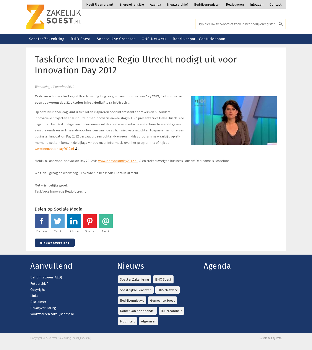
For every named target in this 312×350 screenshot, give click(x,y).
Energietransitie (131, 4)
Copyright (37, 289)
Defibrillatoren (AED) (46, 277)
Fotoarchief (39, 283)
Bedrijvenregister (207, 4)
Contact (276, 4)
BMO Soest (81, 38)
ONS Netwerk (167, 290)
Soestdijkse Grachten (116, 38)
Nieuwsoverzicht (55, 242)
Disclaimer (38, 301)
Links (34, 295)
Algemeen (148, 321)
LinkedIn (74, 223)
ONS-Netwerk (154, 38)
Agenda (155, 4)
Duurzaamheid (171, 311)
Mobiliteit (127, 321)
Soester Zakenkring (47, 38)
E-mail (106, 223)
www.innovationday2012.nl (54, 148)
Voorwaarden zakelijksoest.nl (52, 314)
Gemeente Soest (162, 300)
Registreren (235, 4)
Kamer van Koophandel (137, 311)
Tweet (58, 223)
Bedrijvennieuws (132, 300)
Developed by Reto (271, 338)
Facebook (42, 223)
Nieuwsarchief (177, 4)
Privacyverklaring (43, 308)
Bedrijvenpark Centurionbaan (199, 38)
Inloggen (256, 4)
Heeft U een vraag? (99, 4)
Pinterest (90, 223)
